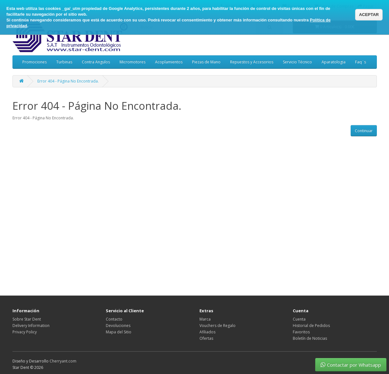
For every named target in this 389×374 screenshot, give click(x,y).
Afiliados (207, 332)
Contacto (114, 319)
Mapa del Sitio (118, 332)
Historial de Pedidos (311, 325)
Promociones (34, 62)
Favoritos (301, 332)
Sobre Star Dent (26, 319)
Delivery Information (31, 325)
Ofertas (206, 338)
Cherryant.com (63, 361)
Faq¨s (360, 62)
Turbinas (64, 62)
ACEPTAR (369, 14)
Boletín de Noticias (310, 338)
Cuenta (299, 319)
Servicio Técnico (297, 62)
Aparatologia (334, 62)
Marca (205, 319)
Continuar (364, 130)
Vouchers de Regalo (217, 325)
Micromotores (132, 62)
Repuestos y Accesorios (251, 62)
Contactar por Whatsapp (351, 365)
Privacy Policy (24, 332)
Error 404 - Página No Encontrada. (68, 81)
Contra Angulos (96, 62)
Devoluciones (118, 325)
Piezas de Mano (206, 62)
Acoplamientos (169, 62)
